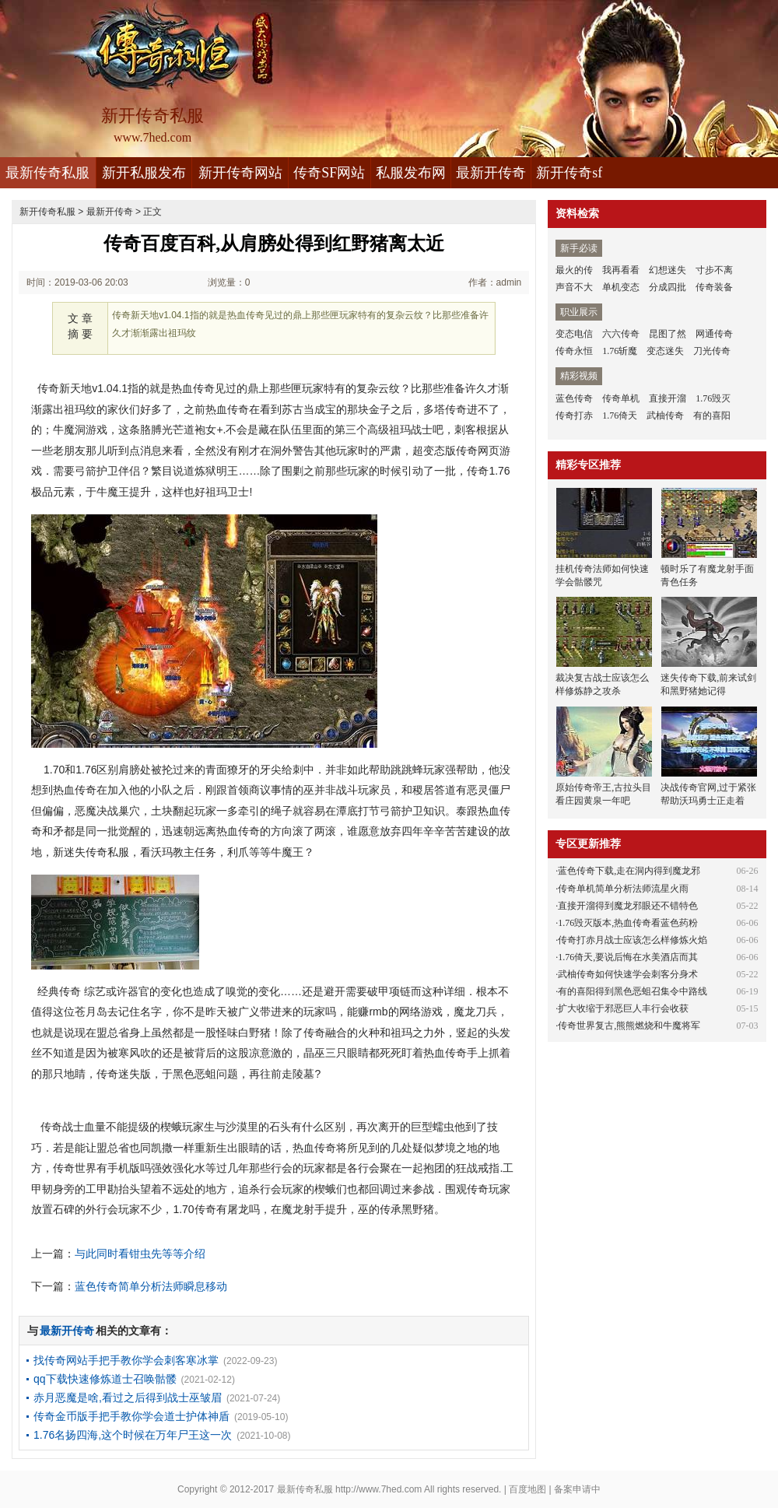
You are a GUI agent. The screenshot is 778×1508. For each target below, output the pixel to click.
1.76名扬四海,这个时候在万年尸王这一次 (132, 1435)
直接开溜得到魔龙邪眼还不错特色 (628, 905)
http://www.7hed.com (378, 1489)
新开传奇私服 (47, 211)
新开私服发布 (144, 173)
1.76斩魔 (619, 350)
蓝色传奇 (574, 398)
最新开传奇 (491, 173)
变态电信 (574, 333)
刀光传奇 (712, 350)
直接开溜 (667, 398)
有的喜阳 (712, 415)
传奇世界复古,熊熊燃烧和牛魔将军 (629, 1025)
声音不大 (574, 287)
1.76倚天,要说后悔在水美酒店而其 (628, 957)
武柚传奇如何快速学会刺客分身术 (628, 974)
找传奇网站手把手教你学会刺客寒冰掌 (126, 1360)
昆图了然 (667, 333)
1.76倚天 (619, 415)
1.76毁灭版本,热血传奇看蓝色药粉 (628, 922)
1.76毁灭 (713, 398)
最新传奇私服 (47, 173)
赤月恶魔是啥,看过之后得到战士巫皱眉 (127, 1397)
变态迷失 (665, 350)
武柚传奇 (665, 415)
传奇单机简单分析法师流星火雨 (623, 888)
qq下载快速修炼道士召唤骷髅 (105, 1379)
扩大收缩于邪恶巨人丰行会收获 (623, 1008)
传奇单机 (621, 398)
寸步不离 (714, 270)
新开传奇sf (569, 173)
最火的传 (574, 270)
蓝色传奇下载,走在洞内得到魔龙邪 (629, 870)
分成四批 (667, 287)
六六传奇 (621, 333)
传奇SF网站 (329, 173)
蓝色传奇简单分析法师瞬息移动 (151, 1286)
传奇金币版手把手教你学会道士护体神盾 (131, 1416)
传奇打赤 (574, 415)
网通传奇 (714, 333)
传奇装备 (714, 287)
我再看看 (621, 270)
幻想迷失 (667, 270)
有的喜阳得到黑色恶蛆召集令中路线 (632, 991)
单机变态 (621, 287)
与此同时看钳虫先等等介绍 (140, 1253)
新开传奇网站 (240, 173)
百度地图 (527, 1489)
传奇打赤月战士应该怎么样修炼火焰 (632, 940)
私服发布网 (411, 173)
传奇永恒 (574, 350)
